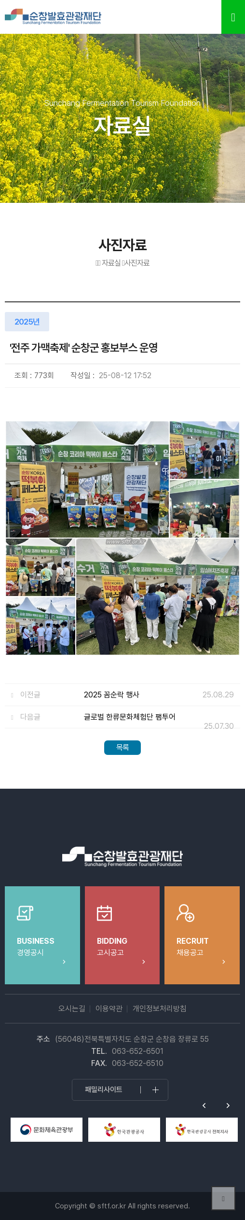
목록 (122, 747)
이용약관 (108, 1008)
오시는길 (71, 1008)
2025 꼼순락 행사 (111, 694)
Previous (204, 1105)
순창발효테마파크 (53, 17)
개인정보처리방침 (160, 1008)
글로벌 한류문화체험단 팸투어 (130, 717)
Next (228, 1105)
